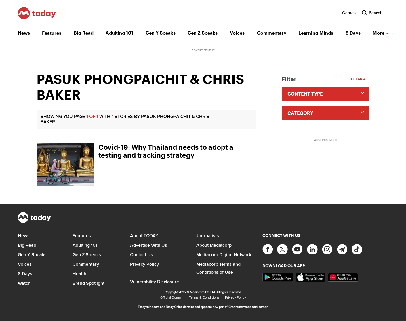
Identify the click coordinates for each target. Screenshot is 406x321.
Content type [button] (305, 93)
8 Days (353, 32)
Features (51, 32)
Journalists (207, 235)
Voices (237, 32)
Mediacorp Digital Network (223, 254)
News (24, 32)
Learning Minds (315, 32)
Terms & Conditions (204, 297)
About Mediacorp (214, 245)
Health (79, 273)
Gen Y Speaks (161, 32)
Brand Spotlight (88, 283)
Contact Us (141, 254)
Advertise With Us (148, 245)
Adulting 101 (119, 32)
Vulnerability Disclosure (154, 281)
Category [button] (300, 113)
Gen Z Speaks (203, 32)
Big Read (84, 32)
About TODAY (144, 235)
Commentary (271, 32)
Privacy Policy (144, 264)
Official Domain (172, 297)
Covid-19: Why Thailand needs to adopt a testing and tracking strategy (165, 151)
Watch (24, 283)
